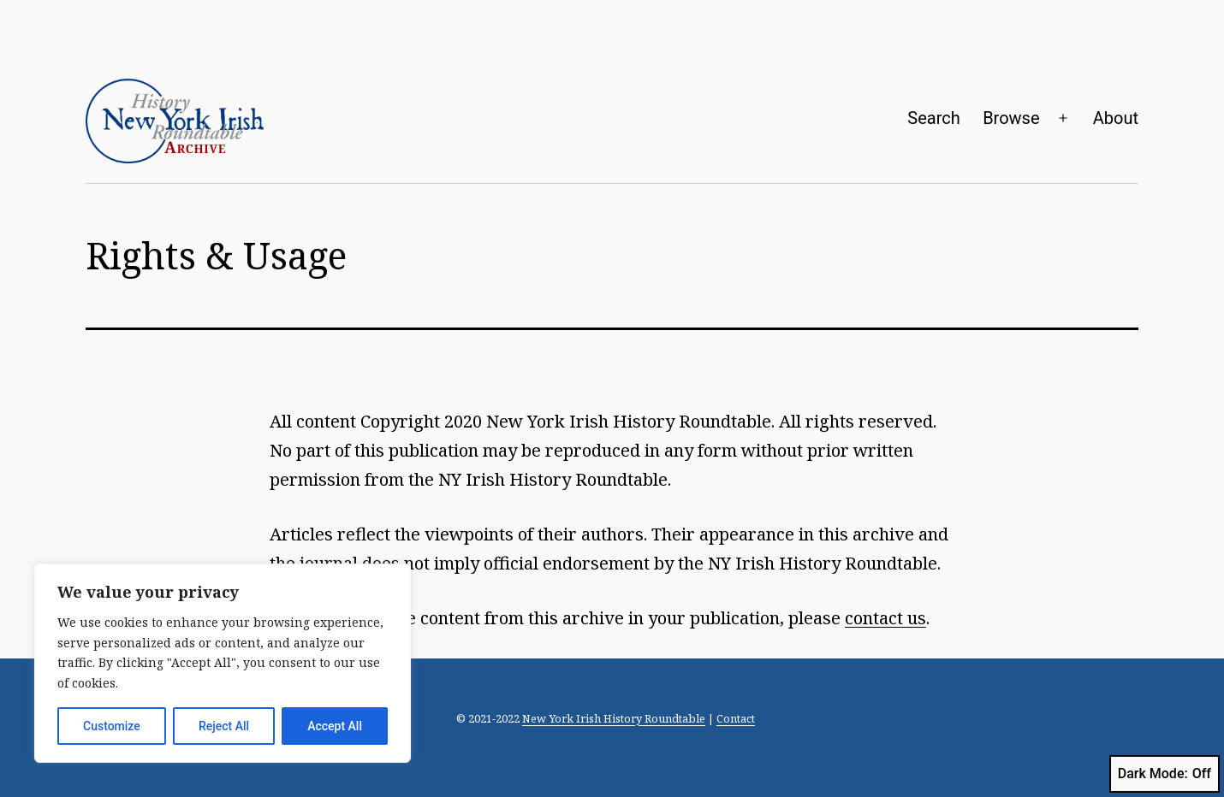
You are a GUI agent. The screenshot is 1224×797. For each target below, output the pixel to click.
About (1115, 118)
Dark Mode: (1164, 774)
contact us (885, 617)
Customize (111, 726)
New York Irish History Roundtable (613, 718)
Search (933, 118)
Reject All (224, 726)
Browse (1011, 118)
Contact (735, 718)
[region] (222, 663)
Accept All (334, 726)
